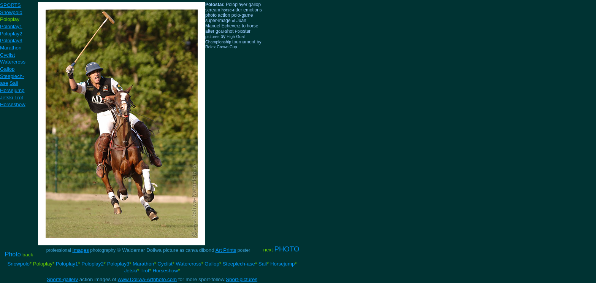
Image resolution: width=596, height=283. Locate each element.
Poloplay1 (11, 26)
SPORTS (10, 5)
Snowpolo (11, 12)
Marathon (10, 48)
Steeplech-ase (239, 264)
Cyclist (7, 55)
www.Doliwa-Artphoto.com (147, 279)
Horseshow (12, 104)
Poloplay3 (11, 40)
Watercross (12, 62)
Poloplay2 (11, 34)
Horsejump (12, 90)
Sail (14, 83)
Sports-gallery (62, 279)
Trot (18, 97)
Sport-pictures (241, 279)
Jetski (6, 97)
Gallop (7, 69)
